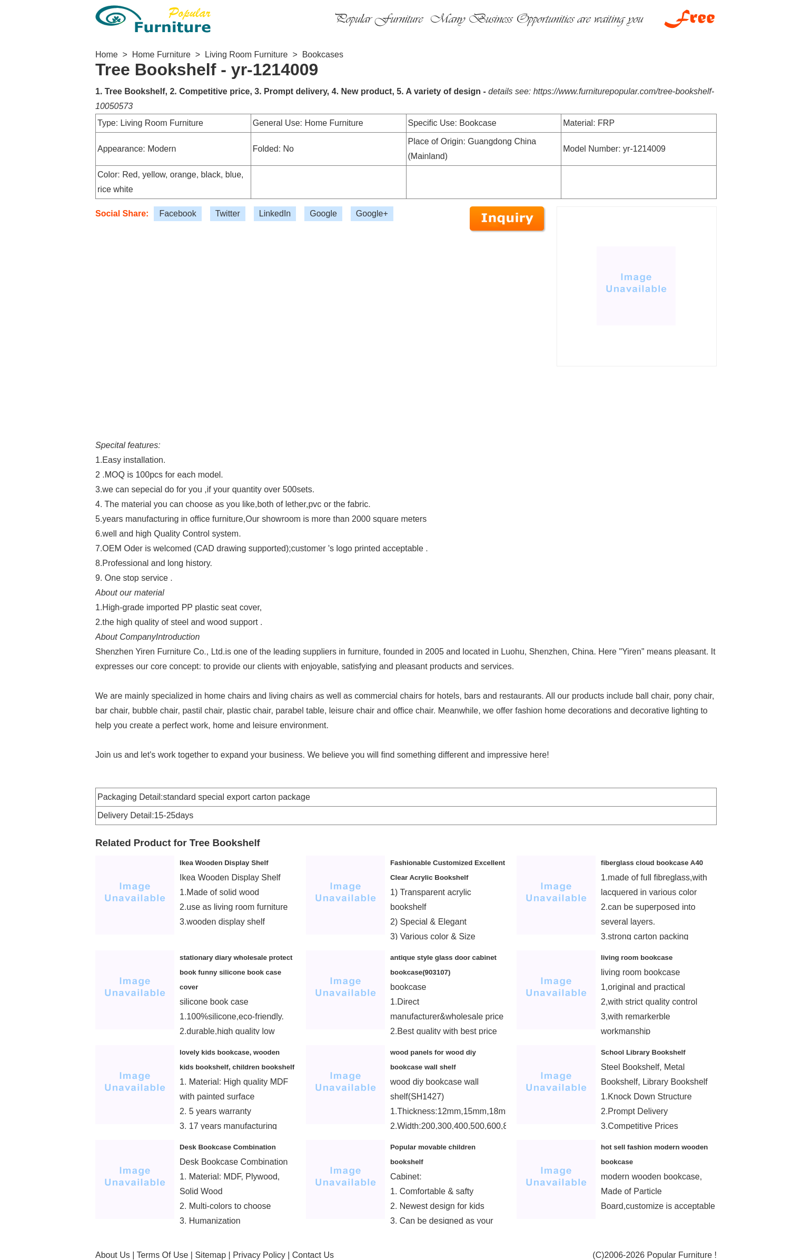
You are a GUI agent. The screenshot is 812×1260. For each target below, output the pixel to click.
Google (323, 213)
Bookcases (322, 54)
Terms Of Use (163, 1255)
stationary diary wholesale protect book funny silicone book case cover (236, 972)
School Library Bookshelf (643, 1052)
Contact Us (313, 1255)
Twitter (227, 213)
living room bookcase (636, 957)
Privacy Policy (259, 1255)
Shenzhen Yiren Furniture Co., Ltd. (160, 651)
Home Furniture (161, 54)
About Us (112, 1255)
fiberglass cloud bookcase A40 (652, 863)
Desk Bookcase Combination (228, 1147)
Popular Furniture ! (682, 1255)
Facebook (177, 213)
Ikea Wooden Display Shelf (224, 863)
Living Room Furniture (246, 54)
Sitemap (210, 1255)
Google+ (372, 213)
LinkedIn (275, 213)
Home (106, 54)
